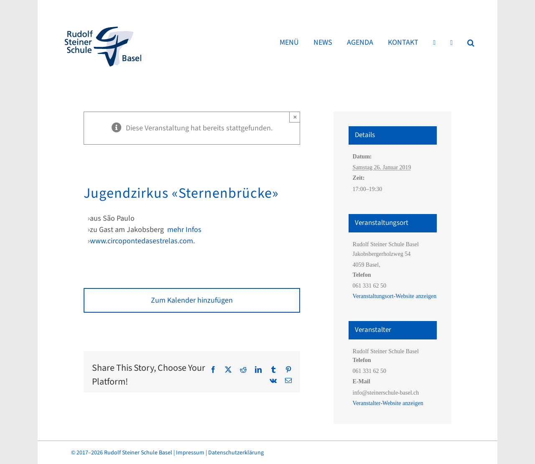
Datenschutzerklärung (236, 453)
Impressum (190, 453)
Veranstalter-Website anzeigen (388, 403)
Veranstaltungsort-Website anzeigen (395, 296)
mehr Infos (184, 229)
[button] (470, 42)
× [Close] (295, 116)
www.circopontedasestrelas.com (141, 241)
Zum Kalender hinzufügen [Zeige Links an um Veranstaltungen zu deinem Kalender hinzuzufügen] (192, 300)
